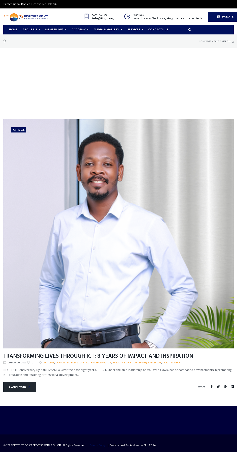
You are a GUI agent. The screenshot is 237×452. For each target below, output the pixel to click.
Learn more (19, 387)
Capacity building (66, 362)
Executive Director (125, 362)
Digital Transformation (95, 362)
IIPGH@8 (144, 362)
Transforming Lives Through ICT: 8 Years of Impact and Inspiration (98, 356)
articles (48, 362)
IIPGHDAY (155, 362)
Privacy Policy (97, 445)
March (226, 41)
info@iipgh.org (103, 18)
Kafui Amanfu (171, 362)
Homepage (205, 41)
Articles (19, 130)
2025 (216, 41)
